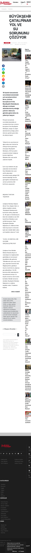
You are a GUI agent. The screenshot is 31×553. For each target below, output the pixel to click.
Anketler (3, 527)
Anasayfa (4, 9)
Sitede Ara (3, 525)
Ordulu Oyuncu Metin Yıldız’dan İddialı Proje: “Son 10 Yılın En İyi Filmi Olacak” (28, 325)
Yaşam (2, 490)
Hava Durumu (4, 502)
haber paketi (3, 547)
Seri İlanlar (3, 515)
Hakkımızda (4, 459)
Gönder (18, 334)
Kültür (2, 492)
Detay (15, 551)
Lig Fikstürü (4, 509)
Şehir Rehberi (4, 517)
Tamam (21, 551)
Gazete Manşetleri (5, 519)
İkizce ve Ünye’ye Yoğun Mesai (27, 155)
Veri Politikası (4, 463)
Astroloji (3, 532)
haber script (3, 551)
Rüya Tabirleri (4, 530)
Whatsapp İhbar (19, 461)
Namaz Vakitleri (5, 505)
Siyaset (3, 496)
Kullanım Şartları (19, 459)
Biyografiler (4, 529)
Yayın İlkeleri (4, 461)
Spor (2, 494)
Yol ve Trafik (4, 503)
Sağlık (2, 488)
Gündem (15, 2)
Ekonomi (3, 486)
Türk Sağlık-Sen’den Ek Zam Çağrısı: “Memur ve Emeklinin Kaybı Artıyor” (28, 69)
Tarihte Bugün (4, 511)
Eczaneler (3, 507)
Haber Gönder (18, 463)
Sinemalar (3, 513)
